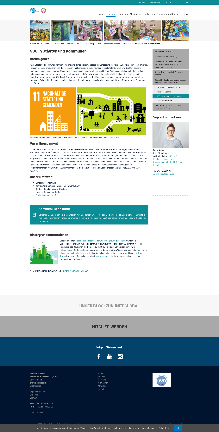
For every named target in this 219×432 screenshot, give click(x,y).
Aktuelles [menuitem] (149, 13)
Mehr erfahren (165, 428)
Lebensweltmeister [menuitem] (164, 101)
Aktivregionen (102, 256)
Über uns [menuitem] (123, 13)
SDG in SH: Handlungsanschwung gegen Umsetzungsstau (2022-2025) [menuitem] (170, 81)
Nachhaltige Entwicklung (64, 44)
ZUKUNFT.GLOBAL (172, 2)
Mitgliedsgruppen (43, 195)
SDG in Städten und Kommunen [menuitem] (169, 96)
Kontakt (186, 2)
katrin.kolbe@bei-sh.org (163, 174)
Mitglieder (141, 2)
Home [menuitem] (101, 13)
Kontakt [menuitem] (101, 389)
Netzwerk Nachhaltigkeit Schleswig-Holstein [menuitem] (169, 73)
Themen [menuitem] (111, 13)
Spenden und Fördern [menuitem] (169, 13)
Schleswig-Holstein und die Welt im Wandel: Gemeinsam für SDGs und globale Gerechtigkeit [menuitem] (168, 64)
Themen (48, 44)
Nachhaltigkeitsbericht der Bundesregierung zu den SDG (101, 240)
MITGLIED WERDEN (109, 326)
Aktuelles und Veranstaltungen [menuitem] (167, 56)
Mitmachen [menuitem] (136, 13)
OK (178, 428)
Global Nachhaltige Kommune (73, 253)
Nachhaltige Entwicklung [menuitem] (164, 51)
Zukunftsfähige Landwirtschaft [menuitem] (169, 87)
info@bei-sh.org (37, 412)
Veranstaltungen (155, 2)
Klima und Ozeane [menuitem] (164, 92)
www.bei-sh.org (36, 44)
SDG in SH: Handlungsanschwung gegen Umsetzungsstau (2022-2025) (104, 44)
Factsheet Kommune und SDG (75, 270)
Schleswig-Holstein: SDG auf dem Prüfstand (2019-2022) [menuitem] (168, 106)
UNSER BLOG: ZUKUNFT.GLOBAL (109, 305)
